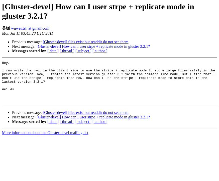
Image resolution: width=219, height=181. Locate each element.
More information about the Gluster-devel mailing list (45, 141)
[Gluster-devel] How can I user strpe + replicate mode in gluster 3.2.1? (93, 46)
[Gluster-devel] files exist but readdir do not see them (86, 42)
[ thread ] (67, 51)
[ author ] (99, 51)
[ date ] (53, 51)
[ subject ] (83, 51)
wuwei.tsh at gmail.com (30, 28)
